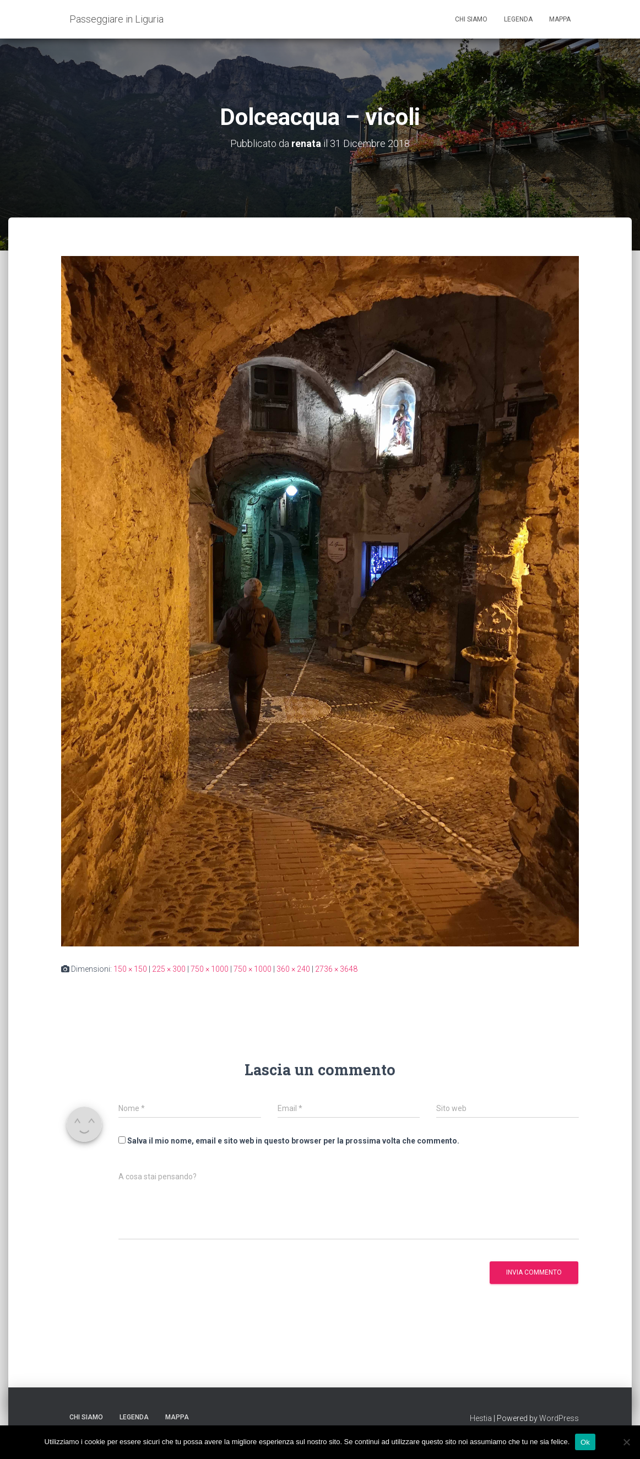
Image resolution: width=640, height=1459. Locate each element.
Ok (585, 1442)
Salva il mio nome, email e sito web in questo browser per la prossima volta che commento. (293, 1140)
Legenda (518, 19)
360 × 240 (293, 969)
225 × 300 (169, 969)
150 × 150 (130, 969)
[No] (626, 1441)
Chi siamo (471, 19)
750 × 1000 (210, 969)
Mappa (560, 19)
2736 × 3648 (336, 969)
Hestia (481, 1418)
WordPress (559, 1418)
